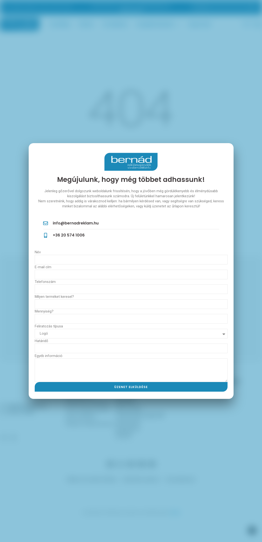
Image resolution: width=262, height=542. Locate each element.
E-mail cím (43, 267)
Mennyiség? (44, 311)
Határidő (41, 341)
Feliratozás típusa (49, 326)
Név (38, 252)
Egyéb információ (48, 356)
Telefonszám (45, 282)
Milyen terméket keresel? (54, 296)
